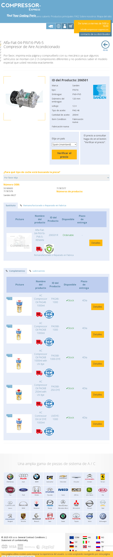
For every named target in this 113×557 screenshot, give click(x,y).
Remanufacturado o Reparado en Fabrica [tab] (43, 205)
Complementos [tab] (15, 270)
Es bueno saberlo (41, 16)
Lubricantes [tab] (37, 270)
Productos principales (62, 16)
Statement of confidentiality (14, 540)
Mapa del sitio (104, 16)
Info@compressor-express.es (94, 29)
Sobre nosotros (88, 16)
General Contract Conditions (31, 537)
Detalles (95, 242)
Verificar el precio (64, 154)
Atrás (105, 46)
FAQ (76, 16)
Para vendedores (22, 16)
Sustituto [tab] (11, 205)
